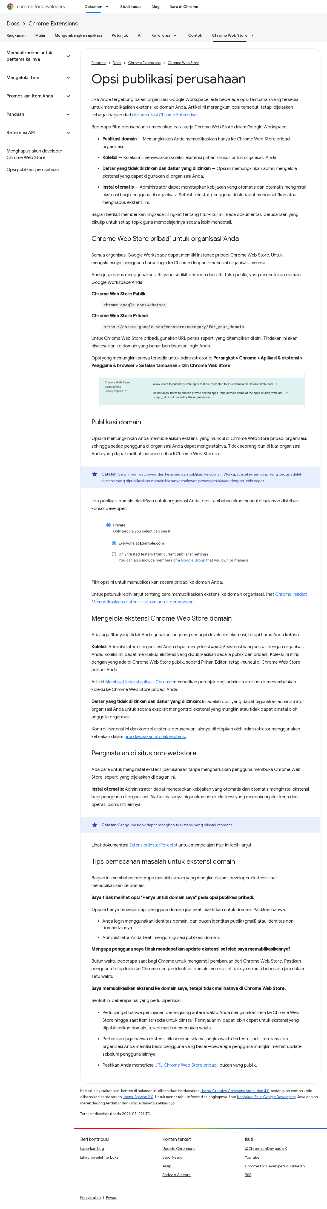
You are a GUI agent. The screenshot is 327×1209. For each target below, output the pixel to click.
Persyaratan (90, 1197)
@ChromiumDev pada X (266, 1148)
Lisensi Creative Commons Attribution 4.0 (234, 1091)
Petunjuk (120, 35)
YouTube (252, 1157)
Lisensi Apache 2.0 (138, 1097)
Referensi (160, 35)
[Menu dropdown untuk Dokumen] (108, 6)
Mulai (40, 35)
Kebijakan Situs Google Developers (266, 1097)
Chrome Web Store (183, 63)
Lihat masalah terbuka (99, 1157)
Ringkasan (16, 35)
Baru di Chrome (184, 6)
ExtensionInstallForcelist (153, 845)
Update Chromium (178, 1148)
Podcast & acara (176, 1174)
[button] (32, 56)
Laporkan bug (92, 1148)
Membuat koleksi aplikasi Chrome (138, 682)
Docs (13, 23)
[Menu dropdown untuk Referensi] (176, 35)
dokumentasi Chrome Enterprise (164, 115)
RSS (248, 1174)
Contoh (195, 35)
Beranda (98, 63)
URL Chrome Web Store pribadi (186, 1065)
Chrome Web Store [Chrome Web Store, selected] (230, 35)
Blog (155, 6)
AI (140, 35)
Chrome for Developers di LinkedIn (275, 1166)
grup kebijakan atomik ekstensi (155, 736)
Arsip (166, 1166)
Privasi (111, 1197)
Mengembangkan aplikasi (78, 35)
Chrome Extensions (53, 23)
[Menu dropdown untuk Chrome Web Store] (254, 35)
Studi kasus (131, 6)
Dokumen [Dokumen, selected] (93, 6)
